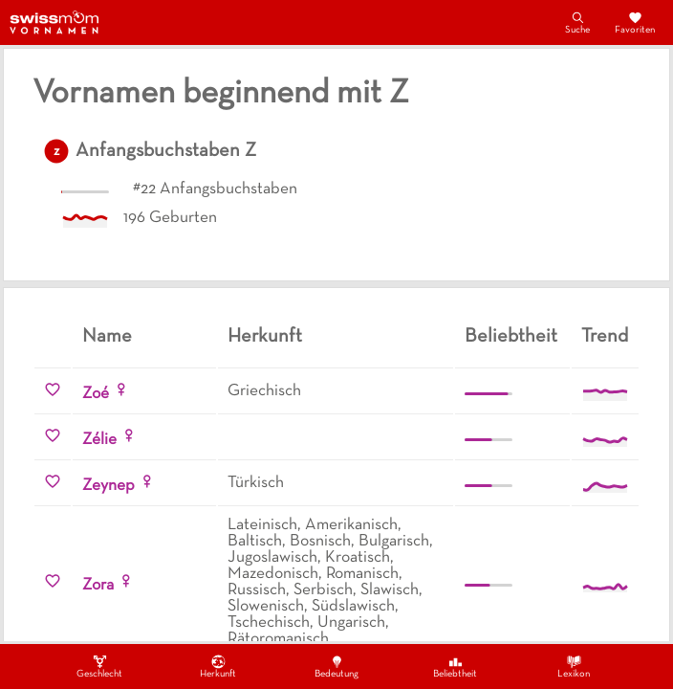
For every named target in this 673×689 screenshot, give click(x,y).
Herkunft (218, 666)
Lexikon (573, 666)
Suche (577, 22)
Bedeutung (336, 666)
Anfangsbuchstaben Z (166, 151)
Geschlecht (99, 666)
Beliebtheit (455, 666)
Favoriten (635, 22)
